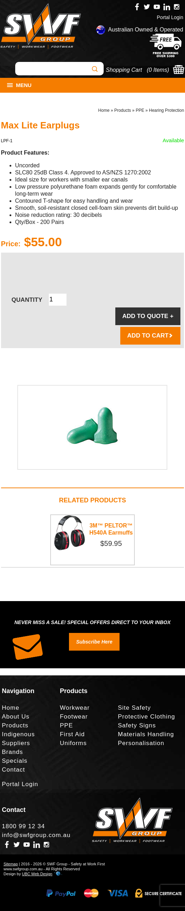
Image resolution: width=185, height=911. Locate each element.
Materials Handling (146, 734)
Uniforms (73, 743)
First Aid (72, 734)
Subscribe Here (94, 642)
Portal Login (170, 17)
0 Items (158, 70)
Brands (12, 752)
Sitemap (11, 864)
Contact (13, 769)
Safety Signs (137, 725)
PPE (140, 110)
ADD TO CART (150, 335)
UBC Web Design (37, 874)
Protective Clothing (146, 716)
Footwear (74, 716)
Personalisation (141, 743)
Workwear (74, 707)
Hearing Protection (166, 110)
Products (122, 110)
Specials (14, 760)
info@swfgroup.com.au (36, 835)
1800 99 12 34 (23, 826)
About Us (15, 716)
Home (104, 110)
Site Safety (134, 707)
